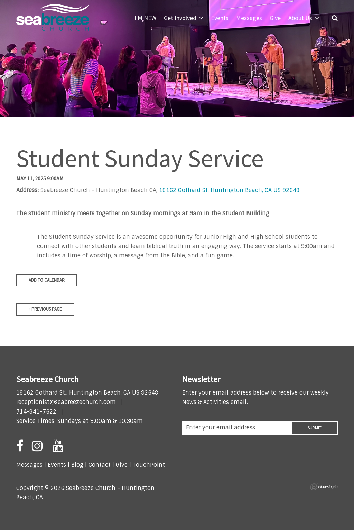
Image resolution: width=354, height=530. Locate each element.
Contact (99, 465)
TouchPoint (149, 465)
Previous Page (45, 309)
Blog (77, 465)
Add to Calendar (47, 280)
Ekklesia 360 (324, 486)
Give (122, 465)
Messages (29, 465)
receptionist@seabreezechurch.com (66, 402)
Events (57, 465)
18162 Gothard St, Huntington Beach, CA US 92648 (229, 190)
